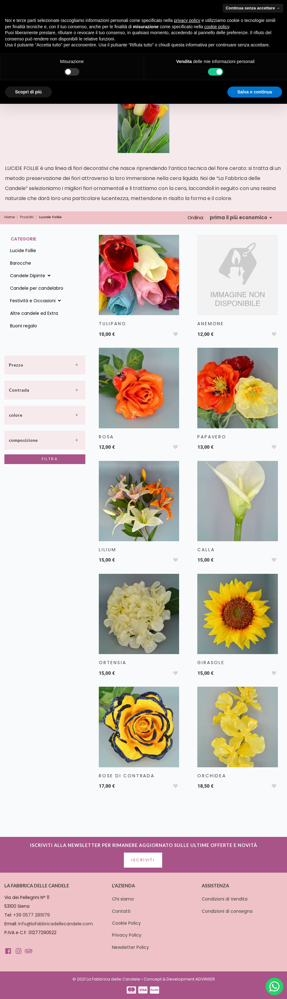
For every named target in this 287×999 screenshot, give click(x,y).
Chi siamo (123, 899)
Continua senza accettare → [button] (253, 8)
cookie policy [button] (216, 26)
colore (15, 415)
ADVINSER (205, 979)
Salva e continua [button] (254, 91)
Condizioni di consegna (227, 911)
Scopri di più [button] (28, 91)
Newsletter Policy (130, 947)
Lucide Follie (23, 250)
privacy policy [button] (187, 20)
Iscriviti (143, 860)
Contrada (19, 390)
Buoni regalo (23, 326)
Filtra (50, 459)
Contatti (121, 911)
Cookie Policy (126, 923)
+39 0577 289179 (31, 915)
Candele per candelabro (36, 288)
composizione (23, 440)
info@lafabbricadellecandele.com (55, 924)
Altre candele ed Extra (34, 313)
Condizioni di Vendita (224, 899)
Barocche (20, 263)
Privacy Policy (126, 935)
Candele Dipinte (31, 275)
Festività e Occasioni (36, 301)
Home (9, 217)
